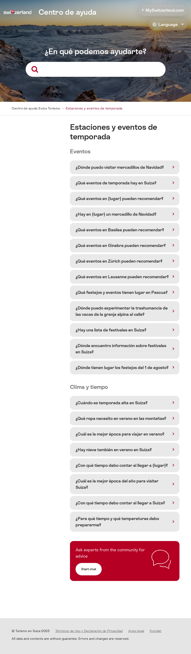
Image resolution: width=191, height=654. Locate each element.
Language (165, 24)
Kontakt (155, 631)
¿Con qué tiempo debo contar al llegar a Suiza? (120, 502)
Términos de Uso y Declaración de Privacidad (89, 631)
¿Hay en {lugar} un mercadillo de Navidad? (116, 214)
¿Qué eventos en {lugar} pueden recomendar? (119, 198)
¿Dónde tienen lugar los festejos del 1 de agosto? (122, 367)
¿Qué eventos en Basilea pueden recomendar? (120, 229)
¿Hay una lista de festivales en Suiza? (111, 329)
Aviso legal (136, 631)
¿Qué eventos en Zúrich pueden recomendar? (119, 261)
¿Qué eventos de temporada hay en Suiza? (116, 182)
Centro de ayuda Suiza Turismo (36, 108)
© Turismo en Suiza (31, 631)
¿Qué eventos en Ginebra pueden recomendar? (121, 245)
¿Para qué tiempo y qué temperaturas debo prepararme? (117, 521)
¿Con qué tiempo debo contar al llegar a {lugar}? (122, 465)
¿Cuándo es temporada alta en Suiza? (112, 402)
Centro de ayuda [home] (67, 12)
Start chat (88, 569)
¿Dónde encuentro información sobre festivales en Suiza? (121, 348)
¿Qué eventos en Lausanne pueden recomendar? (122, 276)
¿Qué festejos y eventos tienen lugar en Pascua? (122, 292)
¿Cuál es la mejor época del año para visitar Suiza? (117, 484)
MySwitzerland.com (165, 10)
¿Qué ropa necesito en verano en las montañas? (121, 418)
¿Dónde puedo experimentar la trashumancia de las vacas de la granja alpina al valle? (122, 311)
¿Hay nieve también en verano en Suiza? (114, 449)
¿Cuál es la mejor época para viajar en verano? (120, 434)
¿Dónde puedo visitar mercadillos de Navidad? (120, 167)
